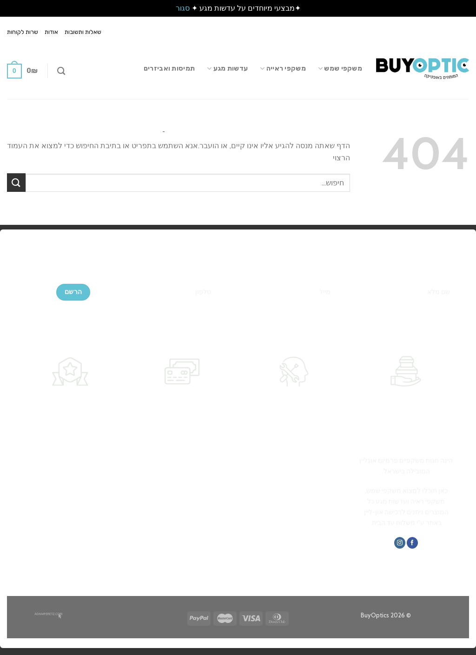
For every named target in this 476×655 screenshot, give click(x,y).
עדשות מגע (227, 68)
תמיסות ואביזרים (169, 68)
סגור (183, 8)
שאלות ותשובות (83, 31)
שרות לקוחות (22, 31)
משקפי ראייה (283, 68)
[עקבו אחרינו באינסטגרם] (399, 543)
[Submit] (16, 182)
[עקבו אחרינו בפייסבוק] (412, 543)
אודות (51, 31)
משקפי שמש (340, 68)
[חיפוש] (61, 71)
